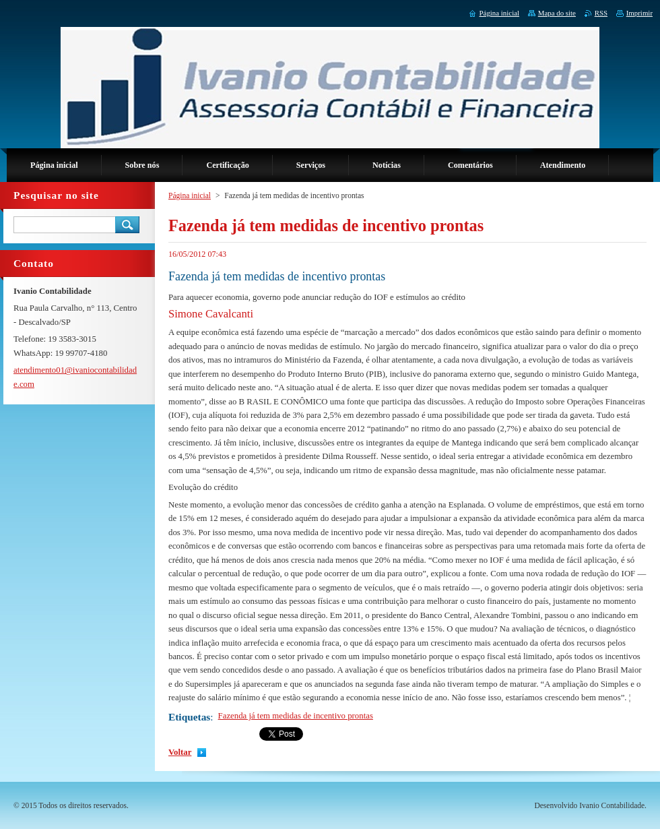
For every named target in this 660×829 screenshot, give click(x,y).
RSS (601, 13)
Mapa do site (557, 13)
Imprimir (639, 13)
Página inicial (189, 195)
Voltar (179, 752)
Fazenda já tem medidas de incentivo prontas (295, 715)
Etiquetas (189, 717)
